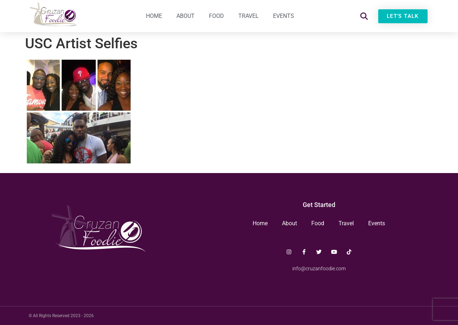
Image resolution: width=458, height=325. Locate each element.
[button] (364, 16)
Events (283, 16)
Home (154, 16)
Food (216, 16)
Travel (248, 16)
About (185, 16)
